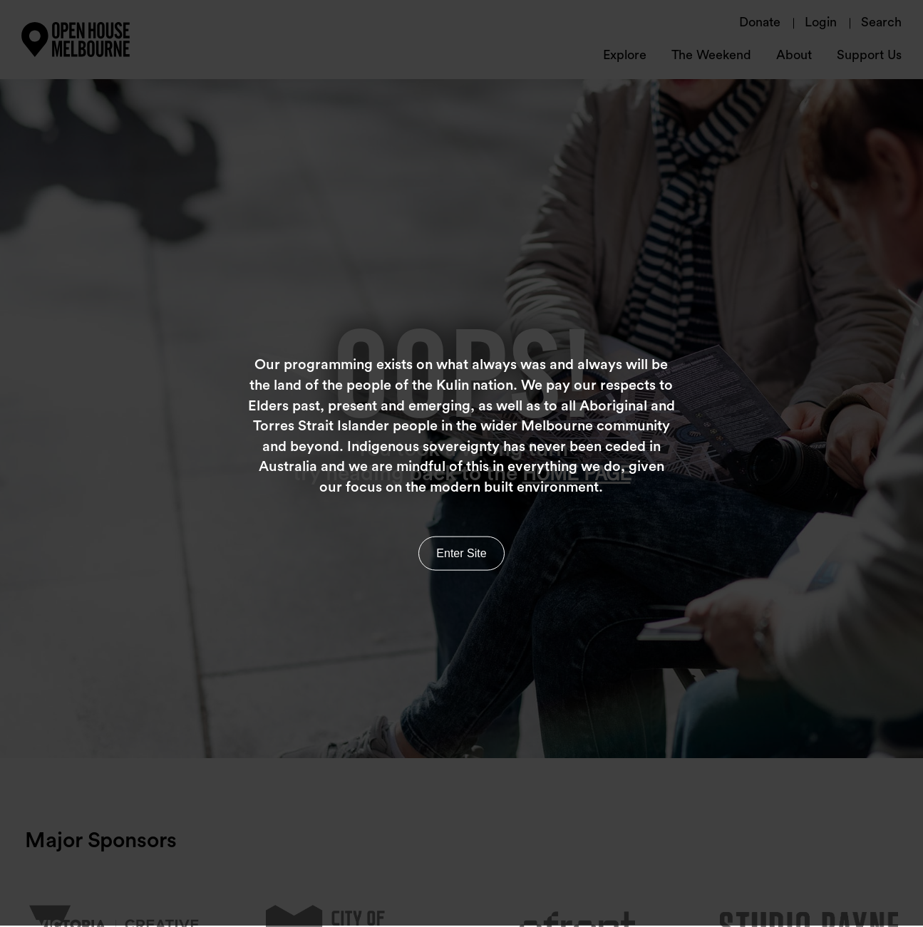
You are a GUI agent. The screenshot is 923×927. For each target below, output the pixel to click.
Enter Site (461, 550)
